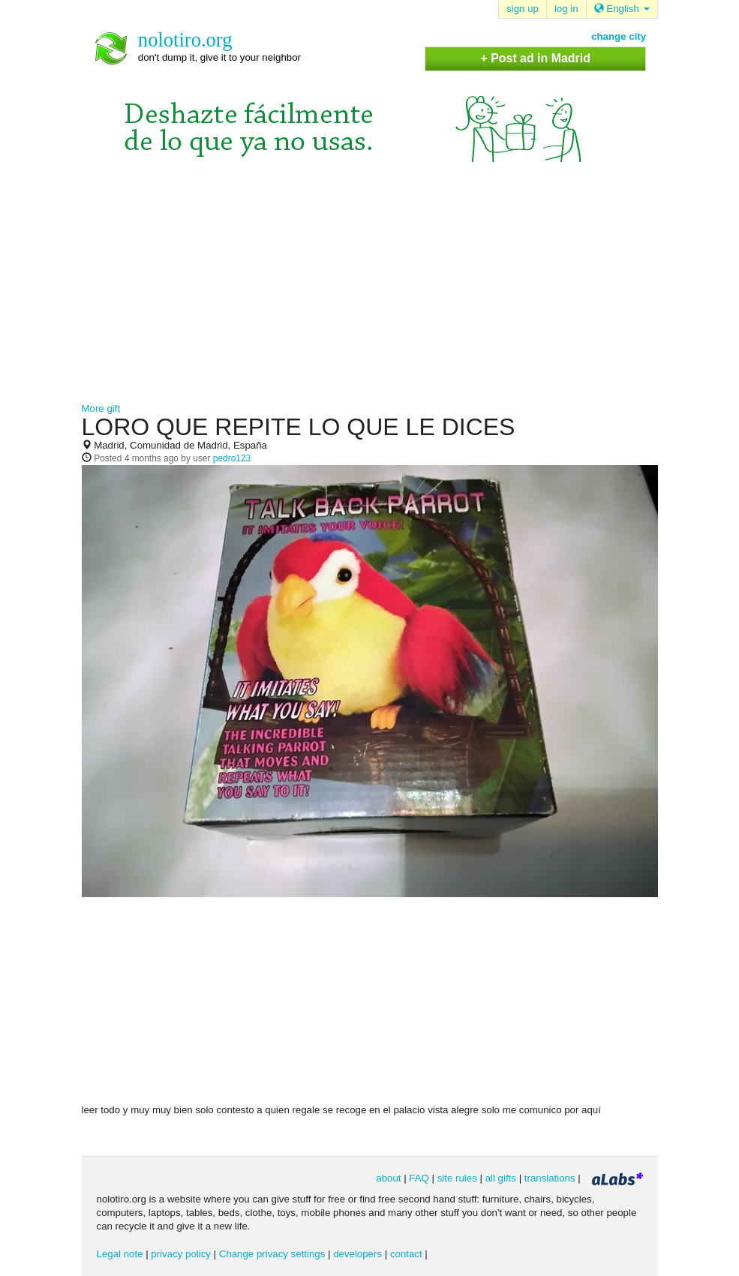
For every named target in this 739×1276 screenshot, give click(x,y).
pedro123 (232, 458)
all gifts (500, 1178)
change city (618, 36)
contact (406, 1253)
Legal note (120, 1253)
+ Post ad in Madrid (535, 58)
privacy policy (181, 1253)
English (622, 8)
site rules (457, 1178)
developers (357, 1253)
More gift (101, 408)
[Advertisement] (370, 290)
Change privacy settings (272, 1253)
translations (549, 1178)
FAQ (419, 1178)
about (388, 1178)
